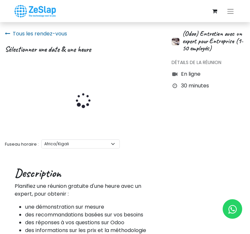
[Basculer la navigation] (230, 11)
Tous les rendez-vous (36, 33)
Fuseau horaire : (22, 144)
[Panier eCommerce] (214, 11)
